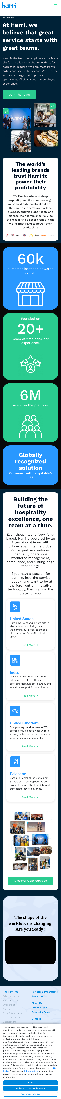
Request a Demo (41, 1012)
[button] (19, 94)
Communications (12, 1017)
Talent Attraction (11, 996)
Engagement (9, 1021)
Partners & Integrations (45, 991)
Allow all (30, 1082)
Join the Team (39, 1007)
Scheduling (8, 1009)
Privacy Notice (31, 1071)
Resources (37, 996)
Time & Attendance (12, 1013)
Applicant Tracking (12, 1000)
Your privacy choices (30, 1094)
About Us (37, 1003)
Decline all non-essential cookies (30, 1088)
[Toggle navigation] (55, 5)
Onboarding (9, 1004)
